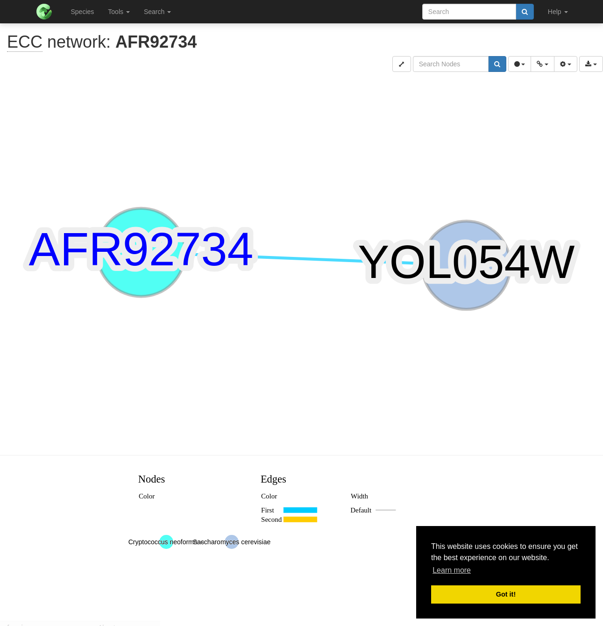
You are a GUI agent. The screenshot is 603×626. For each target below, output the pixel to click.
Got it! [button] (506, 594)
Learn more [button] (452, 570)
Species (82, 11)
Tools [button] (119, 11)
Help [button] (558, 11)
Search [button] (157, 11)
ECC (25, 41)
